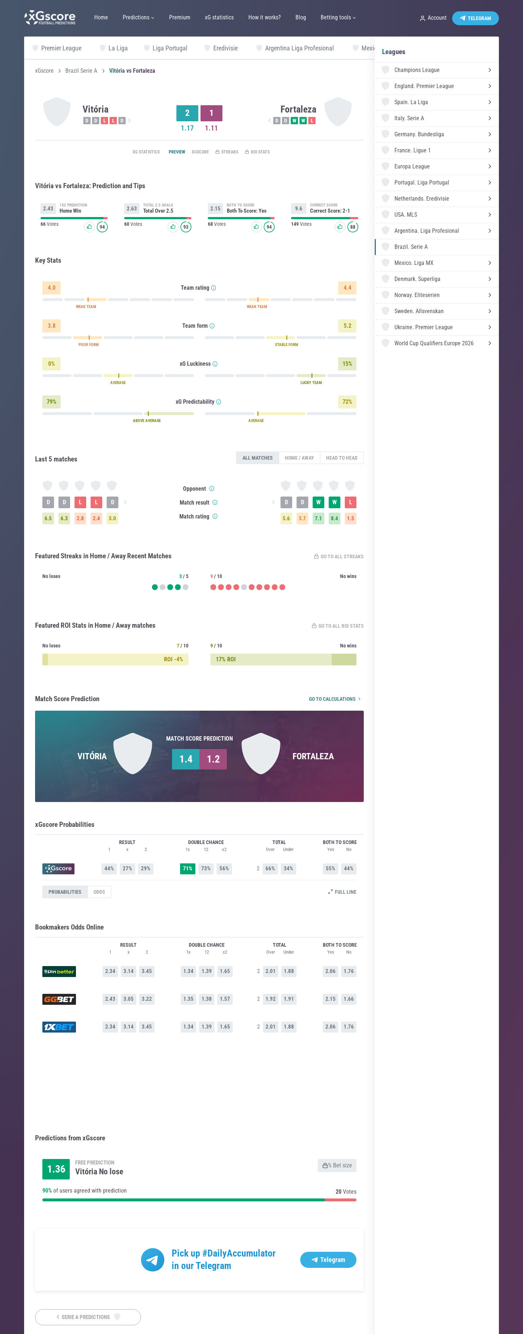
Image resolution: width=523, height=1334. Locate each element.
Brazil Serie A (81, 71)
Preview (166, 152)
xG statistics (130, 152)
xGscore (44, 71)
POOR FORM (89, 347)
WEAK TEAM (86, 309)
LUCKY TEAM (311, 385)
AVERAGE (118, 385)
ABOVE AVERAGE (147, 423)
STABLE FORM (286, 347)
